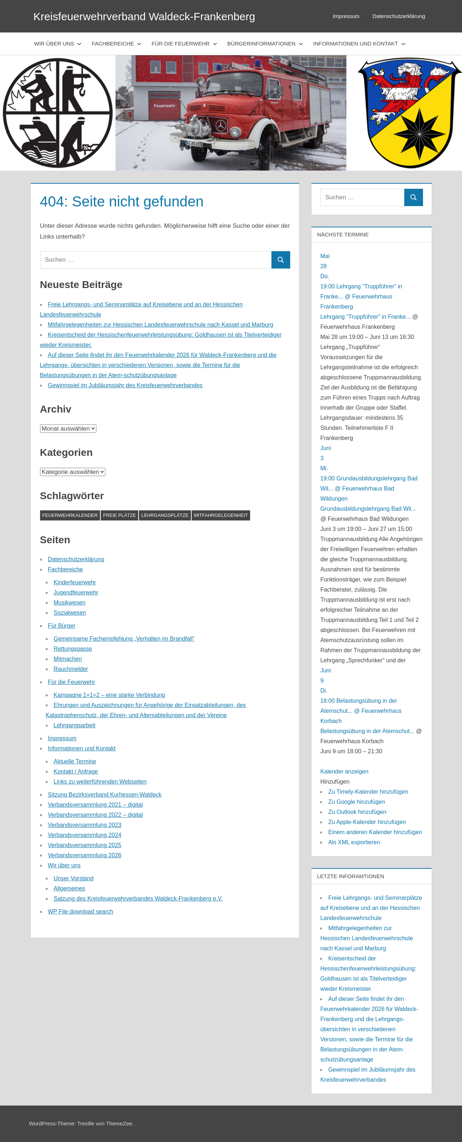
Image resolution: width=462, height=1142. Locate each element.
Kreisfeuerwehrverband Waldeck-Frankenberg (151, 16)
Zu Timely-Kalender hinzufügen (368, 792)
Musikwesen (70, 603)
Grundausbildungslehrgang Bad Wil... (368, 509)
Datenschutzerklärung (398, 16)
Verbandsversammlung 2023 (85, 825)
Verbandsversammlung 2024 (85, 835)
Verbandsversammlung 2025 (85, 845)
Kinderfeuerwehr (75, 582)
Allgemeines (69, 888)
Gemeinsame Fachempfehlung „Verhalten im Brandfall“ (124, 639)
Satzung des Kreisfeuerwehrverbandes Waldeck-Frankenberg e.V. (138, 898)
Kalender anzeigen (344, 771)
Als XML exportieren (354, 842)
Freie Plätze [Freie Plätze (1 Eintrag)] (119, 515)
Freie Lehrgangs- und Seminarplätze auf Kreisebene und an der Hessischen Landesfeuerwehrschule (371, 908)
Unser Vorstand (73, 878)
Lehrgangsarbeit (75, 725)
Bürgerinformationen (265, 43)
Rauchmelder (71, 669)
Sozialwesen (70, 613)
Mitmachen (68, 659)
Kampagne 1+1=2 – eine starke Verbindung (109, 695)
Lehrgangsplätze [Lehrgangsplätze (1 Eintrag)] (165, 515)
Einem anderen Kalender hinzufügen (375, 832)
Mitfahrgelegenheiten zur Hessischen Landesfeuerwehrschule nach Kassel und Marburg (160, 325)
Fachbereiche (116, 43)
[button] (334, 782)
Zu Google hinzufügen (356, 802)
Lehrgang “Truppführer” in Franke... (365, 317)
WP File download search (80, 911)
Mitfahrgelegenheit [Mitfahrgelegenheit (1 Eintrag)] (221, 515)
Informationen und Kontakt (359, 43)
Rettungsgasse (73, 649)
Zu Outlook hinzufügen (357, 812)
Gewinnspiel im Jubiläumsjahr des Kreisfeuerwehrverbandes (125, 385)
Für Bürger (61, 626)
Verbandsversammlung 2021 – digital (95, 805)
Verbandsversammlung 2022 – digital (95, 815)
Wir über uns (58, 43)
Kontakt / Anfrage (76, 771)
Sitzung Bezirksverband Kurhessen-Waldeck (105, 795)
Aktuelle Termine (75, 761)
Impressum (346, 16)
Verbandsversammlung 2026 (85, 855)
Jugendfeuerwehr (76, 592)
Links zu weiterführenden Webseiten (100, 782)
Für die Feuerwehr (184, 43)
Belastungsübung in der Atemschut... (367, 731)
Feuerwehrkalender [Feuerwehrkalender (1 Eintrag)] (70, 515)
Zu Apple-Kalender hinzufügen (367, 822)
